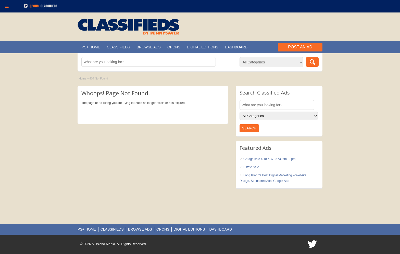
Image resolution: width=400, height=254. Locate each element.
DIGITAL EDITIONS (202, 47)
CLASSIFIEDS (118, 47)
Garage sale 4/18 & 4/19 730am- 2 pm (269, 159)
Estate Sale (251, 167)
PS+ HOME (91, 47)
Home (82, 78)
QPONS (173, 47)
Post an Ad (300, 47)
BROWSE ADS (149, 47)
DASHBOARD (236, 47)
